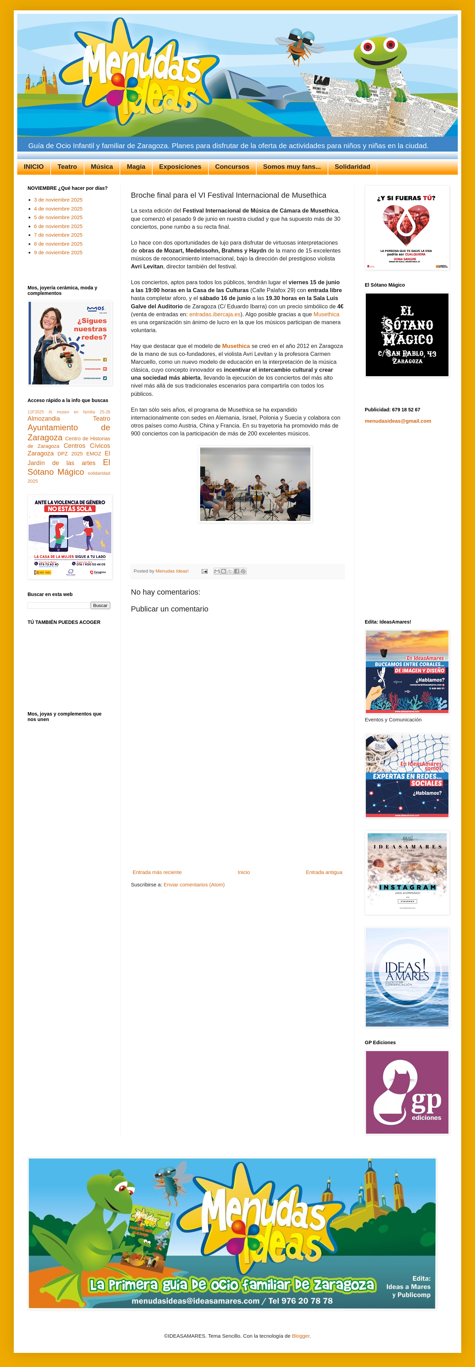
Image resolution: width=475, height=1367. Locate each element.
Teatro (67, 166)
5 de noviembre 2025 (58, 217)
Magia (136, 166)
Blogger (300, 1336)
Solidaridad (352, 166)
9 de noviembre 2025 (58, 252)
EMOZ (93, 453)
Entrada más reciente (157, 872)
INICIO (34, 166)
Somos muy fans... (292, 166)
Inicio (244, 872)
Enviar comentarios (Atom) (194, 884)
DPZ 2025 (70, 453)
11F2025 (36, 412)
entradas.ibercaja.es (215, 314)
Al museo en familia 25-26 (79, 412)
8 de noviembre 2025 (58, 244)
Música (102, 166)
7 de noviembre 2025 (58, 235)
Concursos (232, 166)
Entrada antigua (324, 872)
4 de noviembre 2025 (58, 209)
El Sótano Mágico (69, 467)
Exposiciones (180, 166)
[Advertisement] (237, 815)
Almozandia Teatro (69, 418)
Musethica (326, 314)
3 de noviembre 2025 (58, 200)
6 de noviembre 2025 (58, 226)
